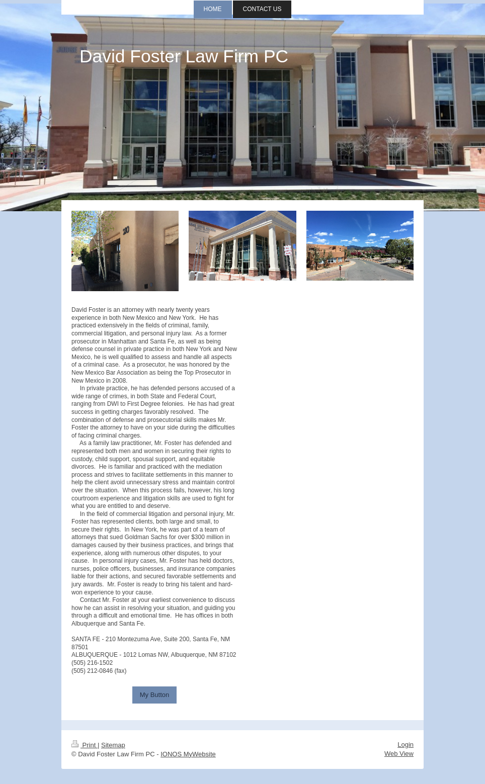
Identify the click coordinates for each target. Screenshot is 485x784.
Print (84, 745)
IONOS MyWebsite (188, 754)
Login (405, 744)
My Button (155, 695)
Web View (399, 753)
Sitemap (113, 745)
